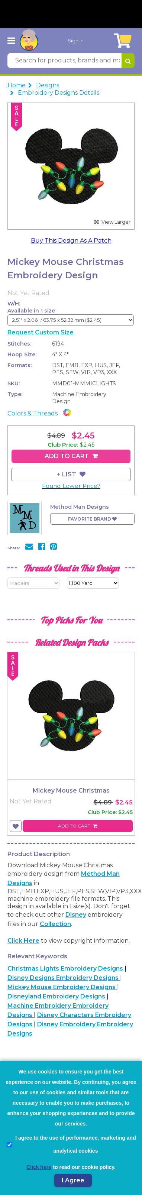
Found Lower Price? (71, 485)
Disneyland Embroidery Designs (57, 996)
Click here (23, 940)
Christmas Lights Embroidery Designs (66, 968)
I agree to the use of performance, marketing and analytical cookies (71, 1144)
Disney (75, 914)
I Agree (73, 1180)
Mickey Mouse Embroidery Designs (62, 987)
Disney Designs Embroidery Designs (63, 977)
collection (55, 923)
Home (16, 85)
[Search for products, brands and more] (64, 60)
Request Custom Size (40, 332)
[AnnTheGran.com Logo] (29, 40)
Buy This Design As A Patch (71, 240)
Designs (47, 85)
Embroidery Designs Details (58, 92)
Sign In (76, 40)
